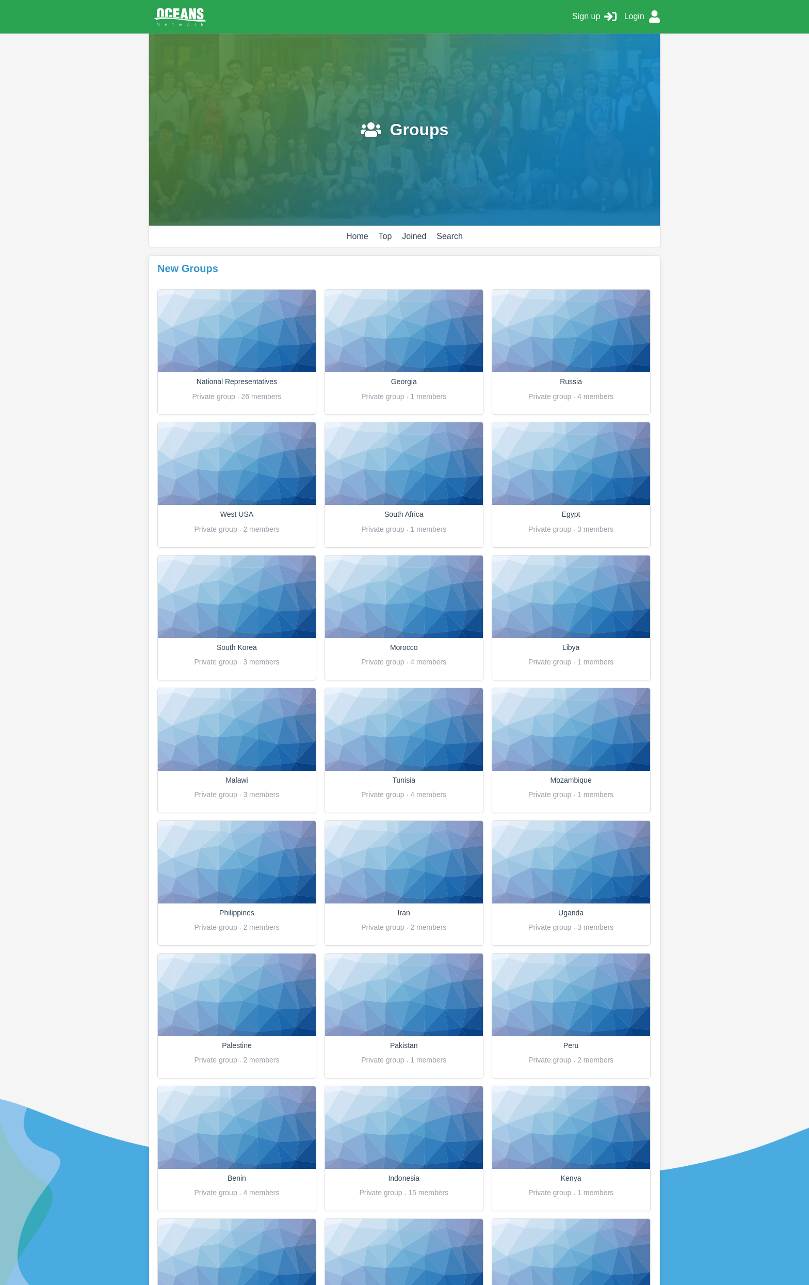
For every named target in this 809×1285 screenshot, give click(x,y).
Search (449, 236)
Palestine (237, 1045)
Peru (571, 1045)
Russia (571, 381)
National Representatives (237, 381)
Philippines (236, 913)
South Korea (237, 647)
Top (385, 236)
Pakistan (404, 1045)
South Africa (404, 514)
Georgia (404, 381)
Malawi (236, 780)
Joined (414, 236)
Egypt (571, 514)
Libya (570, 647)
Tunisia (403, 780)
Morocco (404, 647)
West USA (236, 514)
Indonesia (403, 1178)
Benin (237, 1178)
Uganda (571, 913)
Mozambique (571, 780)
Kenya (571, 1178)
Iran (404, 913)
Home (357, 236)
